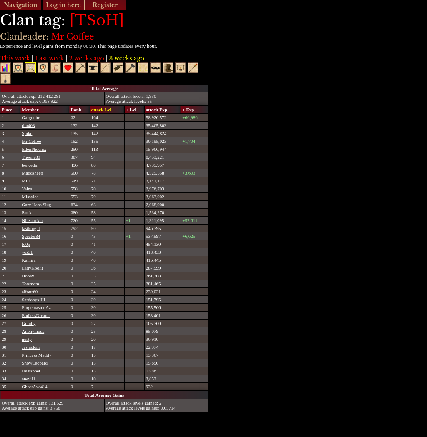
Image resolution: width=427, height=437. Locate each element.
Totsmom (30, 283)
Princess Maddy (36, 354)
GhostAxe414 (34, 386)
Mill (26, 180)
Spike (27, 133)
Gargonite (31, 117)
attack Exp (156, 109)
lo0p (26, 244)
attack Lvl (101, 109)
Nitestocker (32, 220)
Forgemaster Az (36, 307)
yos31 (27, 252)
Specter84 (31, 236)
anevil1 (28, 378)
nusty (27, 339)
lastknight (31, 228)
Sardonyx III (33, 299)
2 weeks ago (86, 58)
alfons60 (30, 291)
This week (15, 58)
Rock (26, 212)
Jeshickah (31, 347)
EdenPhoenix (34, 149)
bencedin (30, 164)
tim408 (28, 125)
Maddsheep (32, 172)
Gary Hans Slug (36, 204)
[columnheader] (10, 109)
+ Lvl (131, 109)
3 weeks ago (126, 58)
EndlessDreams (36, 315)
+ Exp (188, 109)
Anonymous (33, 331)
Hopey (28, 275)
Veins (27, 188)
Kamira (28, 259)
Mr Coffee (31, 141)
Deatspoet (31, 370)
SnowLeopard (35, 362)
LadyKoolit (32, 267)
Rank (75, 109)
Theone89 (31, 157)
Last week (49, 58)
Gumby (28, 323)
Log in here (63, 5)
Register (105, 5)
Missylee (30, 196)
